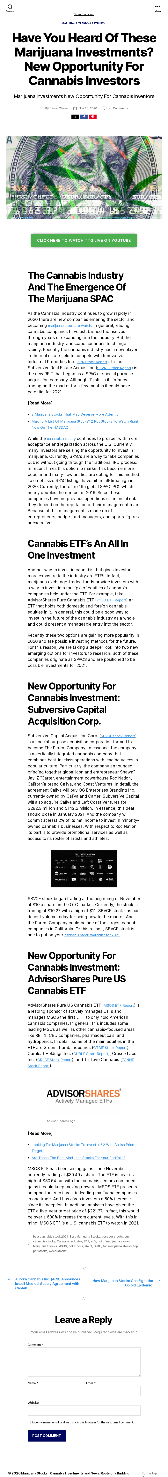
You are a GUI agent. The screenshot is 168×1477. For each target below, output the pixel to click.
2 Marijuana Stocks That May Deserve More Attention (80, 409)
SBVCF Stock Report (115, 718)
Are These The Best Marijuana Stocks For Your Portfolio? (83, 1128)
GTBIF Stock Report (66, 1024)
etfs (78, 1211)
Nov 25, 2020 (88, 109)
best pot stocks (110, 1207)
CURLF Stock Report (48, 1030)
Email (91, 1362)
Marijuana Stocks (125, 1211)
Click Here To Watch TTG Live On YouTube (84, 241)
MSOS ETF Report (117, 982)
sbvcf (62, 1216)
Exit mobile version (84, 1472)
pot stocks (50, 1216)
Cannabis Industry (55, 1211)
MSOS (37, 1216)
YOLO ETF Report (46, 589)
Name (33, 1362)
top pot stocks (115, 1216)
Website (33, 1381)
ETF (71, 1211)
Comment (35, 1323)
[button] (75, 117)
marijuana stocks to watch (51, 326)
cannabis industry (61, 433)
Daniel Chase (59, 109)
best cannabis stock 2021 (50, 1207)
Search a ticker (84, 14)
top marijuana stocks (91, 1216)
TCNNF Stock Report (106, 1036)
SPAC (71, 1216)
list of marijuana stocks (97, 1211)
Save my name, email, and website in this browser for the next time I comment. (80, 1400)
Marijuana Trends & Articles (84, 24)
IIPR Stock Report (118, 356)
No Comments (118, 109)
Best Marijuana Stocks (84, 1207)
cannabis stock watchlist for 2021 (58, 911)
